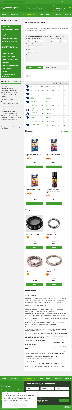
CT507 (32, 98)
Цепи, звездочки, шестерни (10, 65)
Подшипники (6, 26)
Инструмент (5, 62)
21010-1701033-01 (35, 121)
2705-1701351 (34, 105)
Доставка (58, 14)
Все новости (17, 81)
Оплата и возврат (45, 14)
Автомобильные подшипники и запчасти (10, 30)
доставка (14, 119)
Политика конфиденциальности (10, 408)
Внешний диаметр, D (57, 38)
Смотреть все (65, 131)
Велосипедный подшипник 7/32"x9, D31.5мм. (52, 235)
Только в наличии (50, 67)
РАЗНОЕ (4, 71)
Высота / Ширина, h (32, 43)
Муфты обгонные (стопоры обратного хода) (10, 42)
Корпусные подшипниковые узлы (10, 34)
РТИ (3, 50)
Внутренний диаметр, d (33, 38)
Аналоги (48, 86)
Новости (3, 14)
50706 (32, 94)
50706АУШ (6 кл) (34, 113)
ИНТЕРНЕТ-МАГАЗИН (29, 14)
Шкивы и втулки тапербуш (10, 59)
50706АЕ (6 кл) (35, 90)
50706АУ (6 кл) (35, 101)
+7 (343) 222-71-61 (59, 6)
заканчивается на (32, 60)
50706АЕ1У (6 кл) (34, 125)
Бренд (28, 49)
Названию (43, 74)
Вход (55, 1)
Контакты (68, 14)
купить (34, 167)
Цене (36, 74)
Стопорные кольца (7, 53)
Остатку (51, 74)
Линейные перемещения (9, 38)
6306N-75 (33, 117)
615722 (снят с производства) (34, 109)
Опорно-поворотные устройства (8, 75)
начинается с (31, 57)
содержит (30, 58)
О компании (14, 14)
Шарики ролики (6, 68)
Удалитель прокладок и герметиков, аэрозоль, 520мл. (54, 191)
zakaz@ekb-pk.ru (60, 10)
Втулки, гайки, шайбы (8, 56)
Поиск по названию (31, 55)
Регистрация (66, 1)
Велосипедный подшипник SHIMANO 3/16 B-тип (33, 235)
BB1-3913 (33, 86)
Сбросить (39, 67)
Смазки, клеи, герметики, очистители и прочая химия (10, 46)
